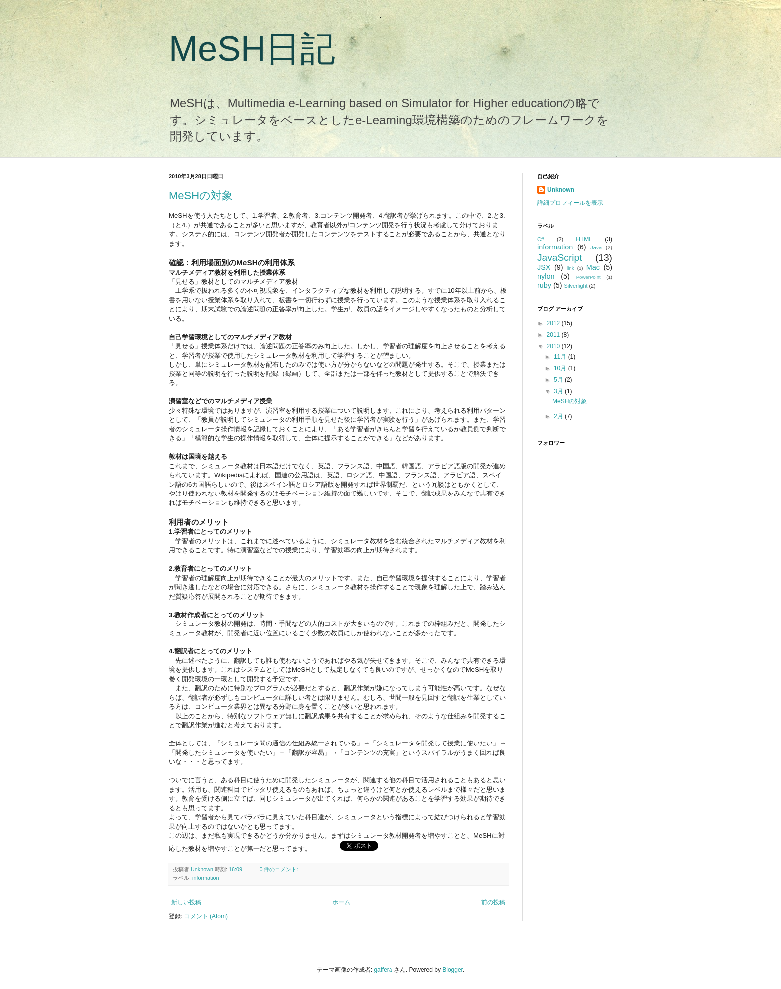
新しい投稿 (186, 902)
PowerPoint (588, 277)
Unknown (203, 869)
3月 (559, 391)
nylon (545, 276)
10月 (561, 368)
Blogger (452, 969)
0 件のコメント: (280, 869)
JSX (543, 267)
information (205, 878)
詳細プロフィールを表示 (570, 202)
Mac (593, 267)
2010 (554, 346)
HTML (584, 239)
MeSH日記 (252, 48)
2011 (554, 334)
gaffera (383, 969)
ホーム (341, 902)
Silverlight (576, 286)
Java (596, 247)
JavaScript (559, 257)
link (570, 268)
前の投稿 (493, 902)
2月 (559, 416)
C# (540, 239)
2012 (554, 323)
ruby (544, 285)
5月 (559, 379)
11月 (561, 356)
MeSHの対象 (201, 195)
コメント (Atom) (206, 916)
